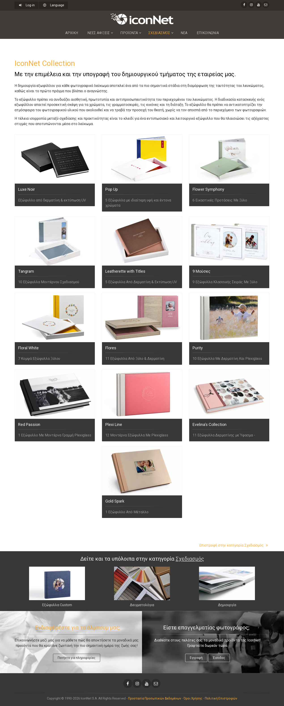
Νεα (184, 33)
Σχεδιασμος (159, 33)
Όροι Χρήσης (193, 698)
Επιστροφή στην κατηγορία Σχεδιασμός (234, 545)
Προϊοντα (129, 33)
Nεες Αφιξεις (98, 33)
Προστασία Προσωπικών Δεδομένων (154, 698)
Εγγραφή (196, 658)
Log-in (26, 5)
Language (53, 5)
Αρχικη (71, 33)
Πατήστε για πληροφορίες (76, 658)
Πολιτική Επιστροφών (221, 698)
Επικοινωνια (208, 33)
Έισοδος (219, 658)
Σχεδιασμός (190, 559)
